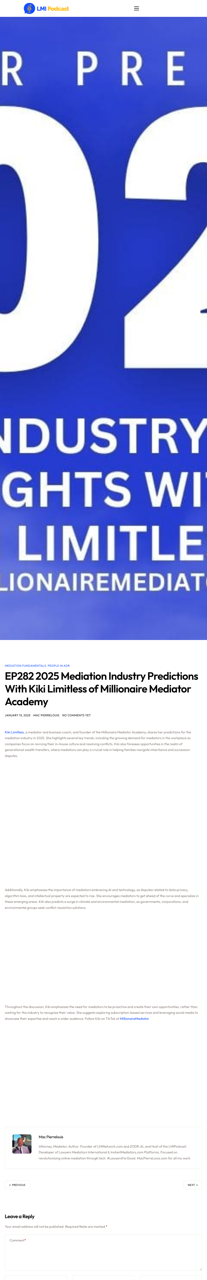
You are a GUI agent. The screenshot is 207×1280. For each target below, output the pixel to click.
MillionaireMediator (134, 1019)
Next (191, 1185)
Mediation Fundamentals (25, 666)
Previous (18, 1185)
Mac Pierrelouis (46, 716)
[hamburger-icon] (137, 8)
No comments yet (76, 716)
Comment (18, 1241)
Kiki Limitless (14, 733)
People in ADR (59, 666)
